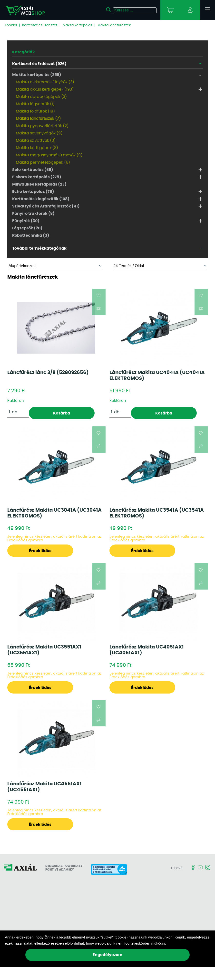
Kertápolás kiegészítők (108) (40, 199)
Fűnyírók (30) (25, 221)
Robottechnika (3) (30, 235)
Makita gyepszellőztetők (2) (42, 126)
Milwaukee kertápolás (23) (39, 184)
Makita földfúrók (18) (35, 111)
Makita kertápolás (77, 25)
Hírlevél (177, 868)
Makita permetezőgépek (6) (43, 162)
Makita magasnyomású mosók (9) (49, 155)
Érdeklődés (40, 551)
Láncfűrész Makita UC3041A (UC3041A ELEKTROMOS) (54, 513)
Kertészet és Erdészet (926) (39, 64)
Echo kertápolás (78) (33, 192)
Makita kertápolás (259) (36, 75)
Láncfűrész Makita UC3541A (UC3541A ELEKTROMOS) (156, 513)
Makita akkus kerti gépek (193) (45, 89)
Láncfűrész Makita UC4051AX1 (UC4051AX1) (146, 650)
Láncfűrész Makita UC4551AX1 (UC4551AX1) (44, 786)
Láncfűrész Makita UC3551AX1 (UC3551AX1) (44, 650)
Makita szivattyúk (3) (36, 140)
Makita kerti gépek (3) (37, 148)
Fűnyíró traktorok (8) (33, 214)
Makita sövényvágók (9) (39, 133)
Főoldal (11, 25)
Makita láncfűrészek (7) (38, 119)
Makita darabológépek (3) (41, 97)
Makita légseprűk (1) (35, 104)
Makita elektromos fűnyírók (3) (45, 82)
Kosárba (61, 413)
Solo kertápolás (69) (32, 170)
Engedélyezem (107, 955)
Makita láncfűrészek (114, 25)
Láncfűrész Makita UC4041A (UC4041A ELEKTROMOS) (157, 375)
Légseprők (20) (27, 228)
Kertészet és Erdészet (39, 25)
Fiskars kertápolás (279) (36, 177)
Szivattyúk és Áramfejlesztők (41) (46, 206)
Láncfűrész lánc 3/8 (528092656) (48, 372)
